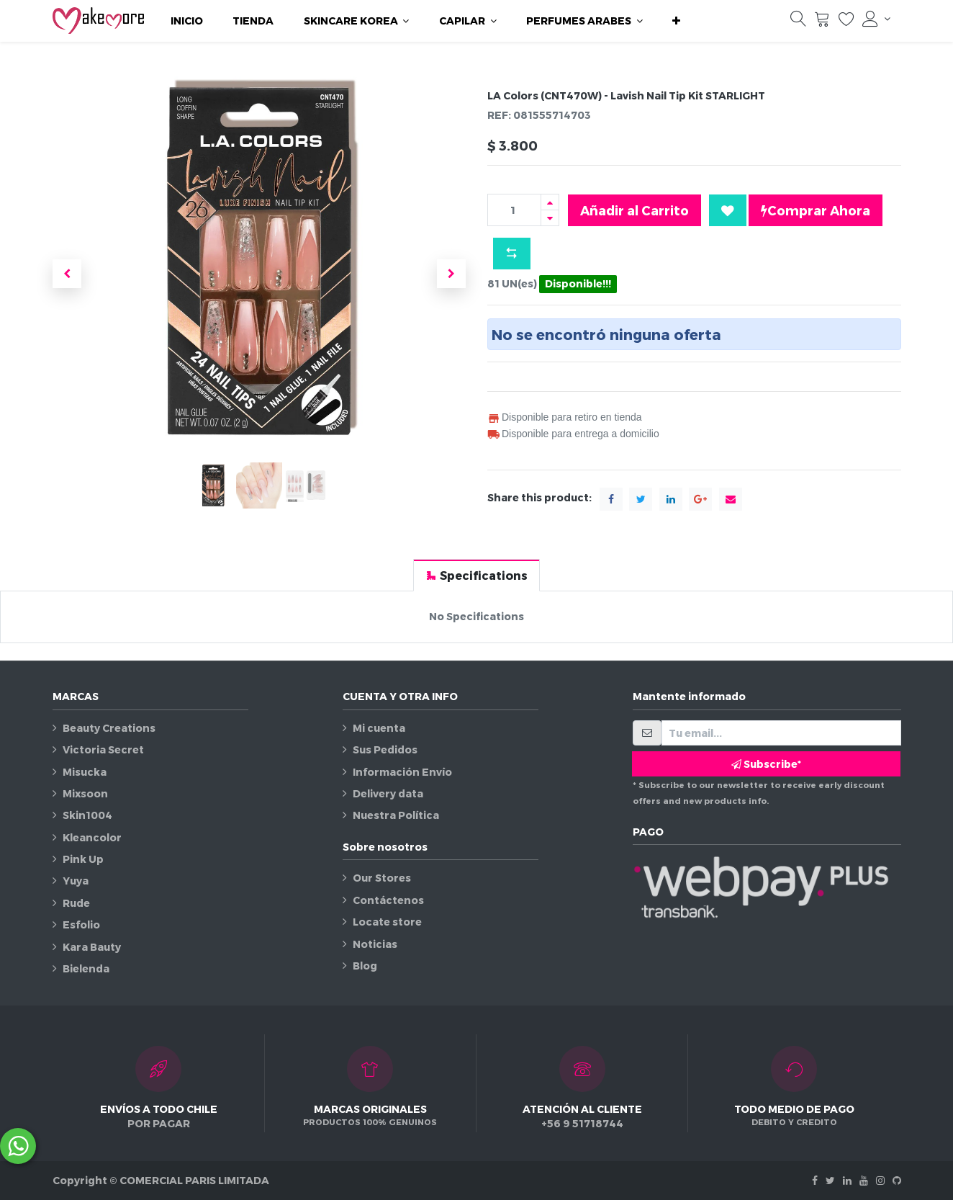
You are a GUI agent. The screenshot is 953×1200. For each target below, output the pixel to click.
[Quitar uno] (550, 217)
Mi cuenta (379, 728)
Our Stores (382, 878)
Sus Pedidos (385, 749)
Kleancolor (92, 837)
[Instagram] (880, 1180)
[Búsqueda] (798, 22)
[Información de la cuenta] (876, 19)
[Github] (897, 1180)
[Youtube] (863, 1180)
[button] (676, 21)
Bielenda (86, 968)
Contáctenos (388, 900)
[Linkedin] (847, 1180)
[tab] (476, 575)
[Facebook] (815, 1180)
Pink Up (83, 859)
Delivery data (388, 793)
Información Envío (402, 772)
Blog (365, 965)
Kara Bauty (92, 947)
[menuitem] (187, 21)
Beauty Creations (109, 728)
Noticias (375, 944)
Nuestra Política (396, 815)
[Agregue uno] (550, 202)
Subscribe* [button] (766, 764)
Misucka (85, 772)
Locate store (387, 921)
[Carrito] (822, 22)
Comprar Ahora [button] (815, 210)
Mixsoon (85, 793)
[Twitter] (830, 1180)
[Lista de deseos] (846, 22)
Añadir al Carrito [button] (634, 210)
